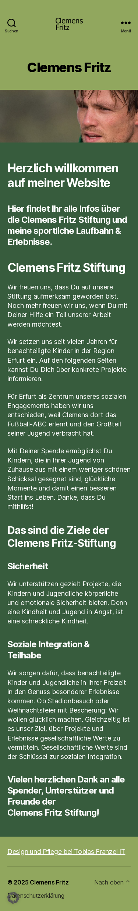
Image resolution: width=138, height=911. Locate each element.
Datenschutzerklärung (35, 895)
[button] (13, 897)
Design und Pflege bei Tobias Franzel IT (66, 851)
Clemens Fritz (49, 882)
